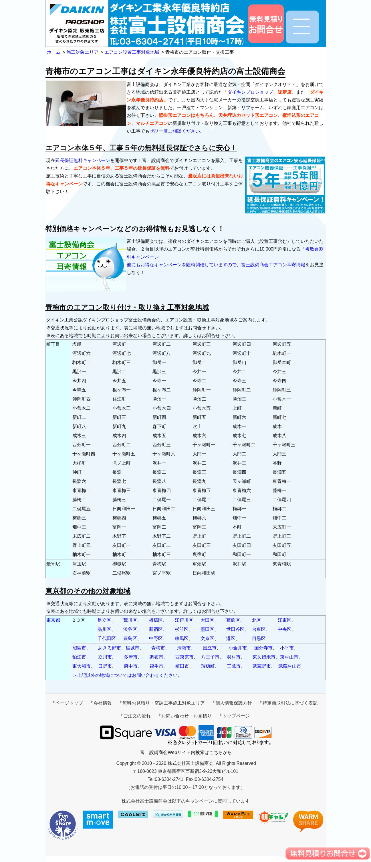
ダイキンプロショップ (250, 92)
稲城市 (132, 647)
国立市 (210, 647)
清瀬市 (184, 647)
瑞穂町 (208, 666)
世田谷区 (235, 629)
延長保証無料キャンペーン (82, 160)
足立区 (104, 620)
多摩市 (131, 657)
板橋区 (156, 620)
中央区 (284, 629)
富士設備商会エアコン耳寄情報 (273, 264)
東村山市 (289, 657)
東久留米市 (264, 657)
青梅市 (158, 647)
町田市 (182, 666)
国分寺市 (263, 647)
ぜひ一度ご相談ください (175, 131)
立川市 (105, 657)
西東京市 (184, 657)
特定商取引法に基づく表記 (290, 703)
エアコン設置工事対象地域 (131, 52)
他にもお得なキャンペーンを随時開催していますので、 (184, 264)
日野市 (105, 666)
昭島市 (79, 647)
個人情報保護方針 (233, 703)
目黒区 (259, 638)
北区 (256, 620)
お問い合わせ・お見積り (186, 715)
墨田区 (207, 629)
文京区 (207, 638)
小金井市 (238, 647)
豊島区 (130, 638)
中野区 (156, 638)
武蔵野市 (262, 666)
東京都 (53, 620)
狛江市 (79, 657)
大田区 (207, 620)
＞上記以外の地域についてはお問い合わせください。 (127, 675)
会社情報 (103, 703)
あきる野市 (109, 647)
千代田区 (107, 638)
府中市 (131, 666)
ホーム (54, 52)
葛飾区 (233, 620)
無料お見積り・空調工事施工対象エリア (163, 703)
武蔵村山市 (289, 666)
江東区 (284, 620)
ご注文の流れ (137, 715)
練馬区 (182, 638)
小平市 (287, 647)
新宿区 (156, 629)
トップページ (236, 715)
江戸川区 (184, 620)
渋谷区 (130, 629)
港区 (230, 638)
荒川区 (130, 620)
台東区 (259, 629)
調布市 (156, 657)
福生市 (156, 666)
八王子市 (210, 657)
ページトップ (69, 703)
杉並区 (182, 629)
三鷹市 (234, 666)
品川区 (104, 629)
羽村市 (234, 657)
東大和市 (81, 666)
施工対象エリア (82, 52)
